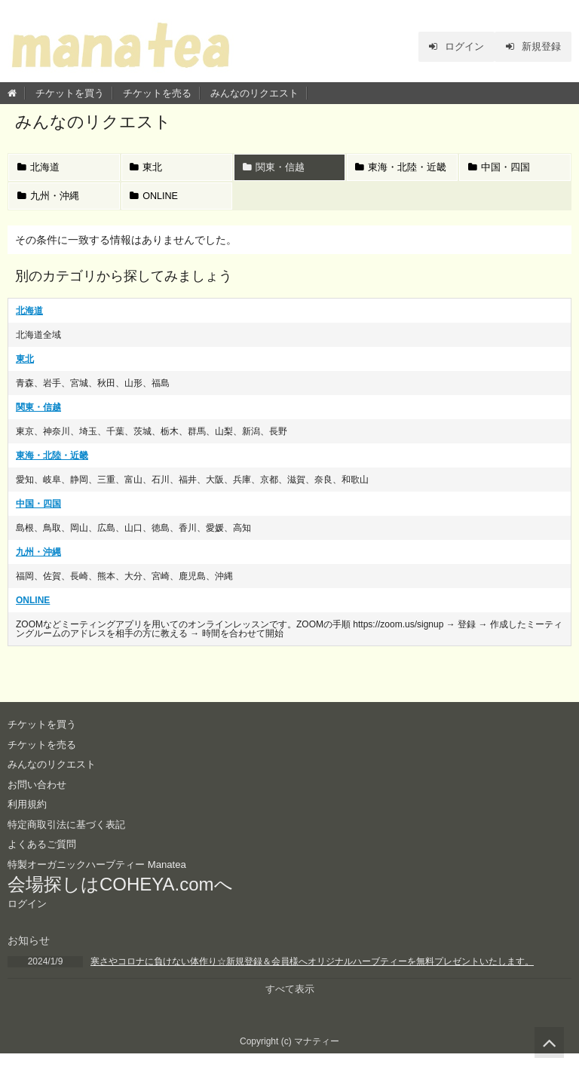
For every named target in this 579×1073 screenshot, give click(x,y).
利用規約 (29, 822)
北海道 (40, 169)
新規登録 (530, 46)
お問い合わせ (39, 802)
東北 (148, 169)
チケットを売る (157, 93)
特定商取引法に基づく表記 (71, 841)
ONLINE (156, 211)
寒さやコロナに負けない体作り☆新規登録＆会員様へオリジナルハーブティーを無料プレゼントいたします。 (312, 979)
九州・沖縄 (50, 211)
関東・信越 (275, 169)
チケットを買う (69, 93)
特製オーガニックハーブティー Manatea (103, 881)
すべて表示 (289, 1008)
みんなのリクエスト (254, 93)
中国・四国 (501, 169)
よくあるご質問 (44, 862)
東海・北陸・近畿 (398, 174)
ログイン (448, 46)
